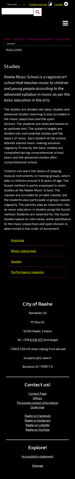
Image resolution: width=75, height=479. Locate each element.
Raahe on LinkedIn (38, 425)
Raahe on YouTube (37, 429)
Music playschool (23, 251)
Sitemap (37, 465)
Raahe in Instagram (38, 420)
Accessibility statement (37, 456)
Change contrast (38, 4)
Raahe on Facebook (38, 416)
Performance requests (27, 272)
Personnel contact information (37, 403)
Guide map (37, 407)
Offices (37, 398)
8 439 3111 (36, 339)
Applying (17, 240)
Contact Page (38, 393)
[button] (65, 23)
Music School (63, 38)
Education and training (40, 38)
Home (7, 38)
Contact (59, 4)
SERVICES (19, 38)
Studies (16, 261)
